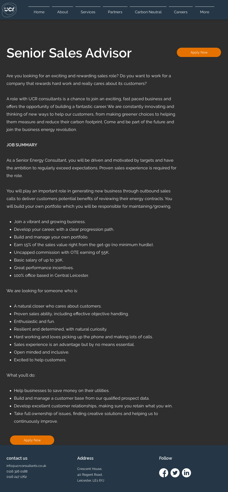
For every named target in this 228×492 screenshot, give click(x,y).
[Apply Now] (199, 52)
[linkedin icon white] (186, 472)
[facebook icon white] (163, 472)
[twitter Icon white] (175, 472)
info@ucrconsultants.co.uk (26, 466)
